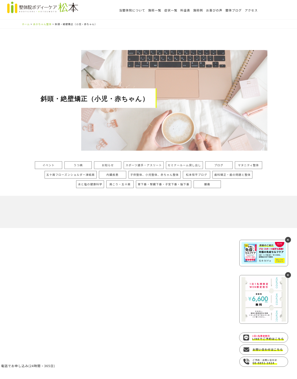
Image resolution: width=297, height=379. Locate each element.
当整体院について (132, 10)
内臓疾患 (112, 175)
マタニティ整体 (248, 165)
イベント (48, 165)
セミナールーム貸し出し (184, 165)
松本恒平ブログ (196, 175)
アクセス (251, 10)
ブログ (218, 165)
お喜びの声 (214, 10)
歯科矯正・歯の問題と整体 (232, 175)
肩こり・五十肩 (120, 184)
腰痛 (207, 184)
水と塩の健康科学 (90, 184)
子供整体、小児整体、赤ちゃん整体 (154, 175)
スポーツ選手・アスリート (143, 165)
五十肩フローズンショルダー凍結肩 (70, 175)
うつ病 (78, 165)
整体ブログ (233, 10)
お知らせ (108, 165)
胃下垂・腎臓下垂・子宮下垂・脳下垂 (163, 184)
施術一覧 (154, 10)
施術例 (198, 10)
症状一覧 (170, 10)
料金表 (185, 10)
